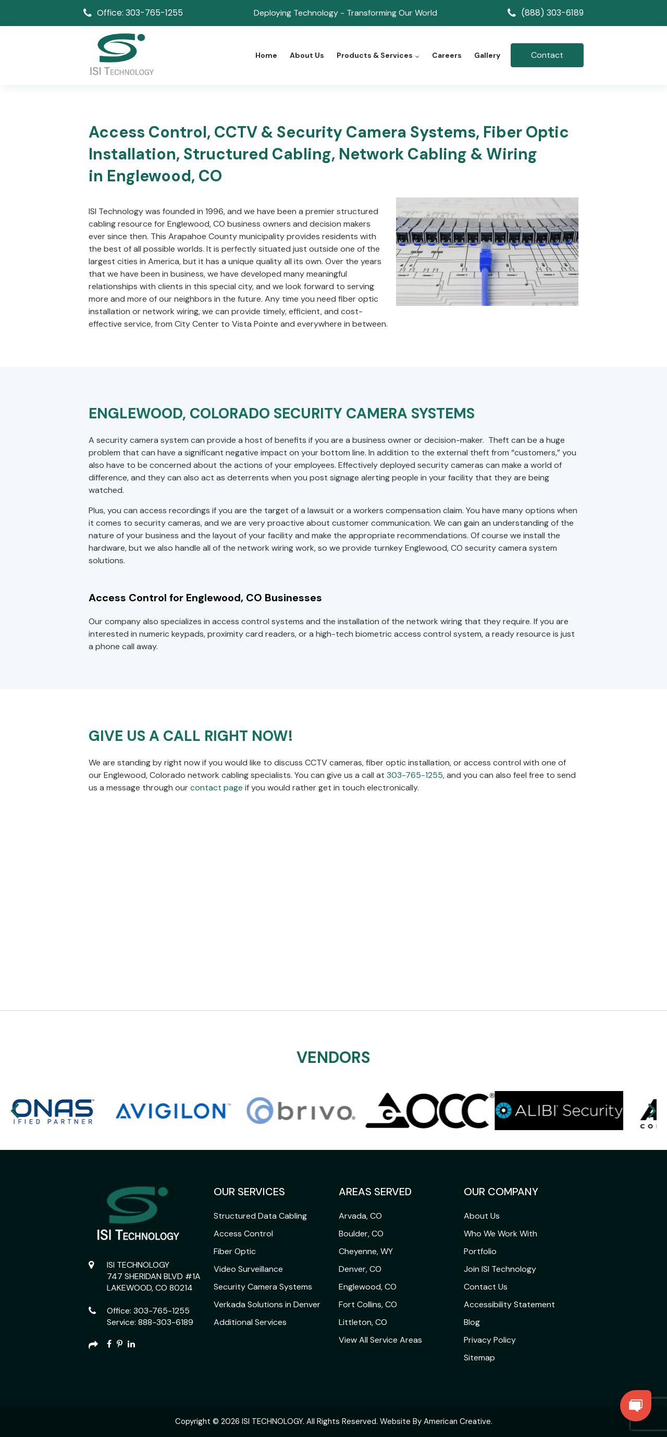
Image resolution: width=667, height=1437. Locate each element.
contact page (216, 787)
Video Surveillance (248, 1268)
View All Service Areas (380, 1339)
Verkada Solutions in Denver (267, 1304)
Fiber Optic (235, 1251)
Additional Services (250, 1322)
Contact (547, 54)
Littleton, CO (363, 1322)
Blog (472, 1322)
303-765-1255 (415, 775)
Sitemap (479, 1357)
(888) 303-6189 (552, 13)
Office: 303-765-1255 (140, 13)
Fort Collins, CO (368, 1304)
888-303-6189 (165, 1322)
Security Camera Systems (263, 1286)
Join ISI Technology (500, 1268)
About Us (482, 1215)
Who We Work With (500, 1233)
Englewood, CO (368, 1286)
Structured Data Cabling (260, 1215)
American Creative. (458, 1421)
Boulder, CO (361, 1233)
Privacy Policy (490, 1339)
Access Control (243, 1233)
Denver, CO (360, 1268)
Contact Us (486, 1286)
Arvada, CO (360, 1215)
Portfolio (480, 1251)
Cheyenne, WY (366, 1251)
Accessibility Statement (509, 1304)
